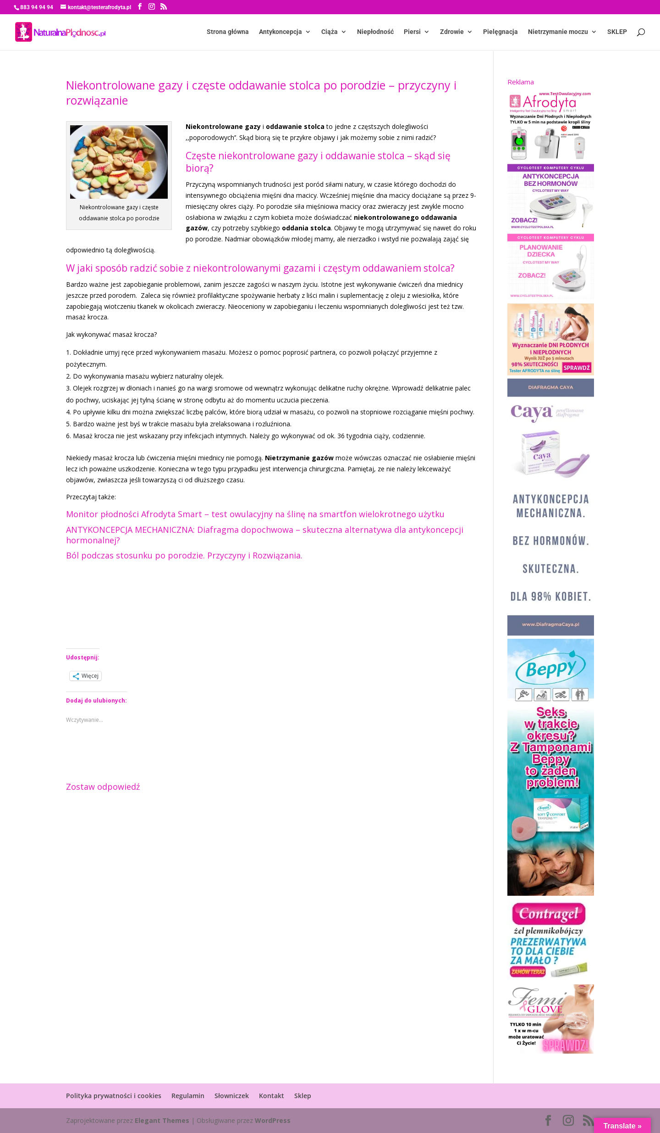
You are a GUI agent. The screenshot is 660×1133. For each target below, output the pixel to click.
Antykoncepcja (280, 32)
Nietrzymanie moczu (558, 32)
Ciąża (329, 32)
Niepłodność (375, 32)
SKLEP (617, 32)
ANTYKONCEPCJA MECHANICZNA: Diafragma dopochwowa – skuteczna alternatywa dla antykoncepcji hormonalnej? (264, 535)
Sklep (302, 1095)
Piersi (412, 32)
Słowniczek (231, 1095)
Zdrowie (452, 32)
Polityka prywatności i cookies (113, 1095)
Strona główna (228, 32)
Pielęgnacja (500, 32)
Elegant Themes (162, 1120)
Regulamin (187, 1095)
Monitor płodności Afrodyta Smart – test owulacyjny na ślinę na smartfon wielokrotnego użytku (255, 513)
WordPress (273, 1120)
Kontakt (271, 1095)
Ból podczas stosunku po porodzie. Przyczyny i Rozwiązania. (184, 555)
